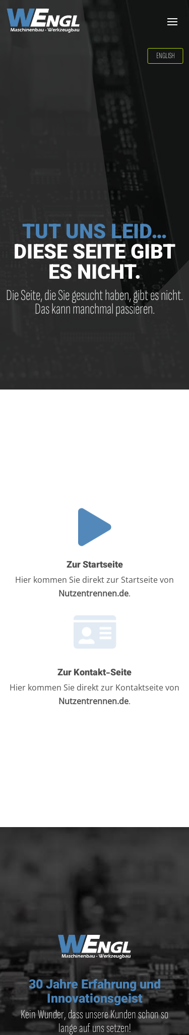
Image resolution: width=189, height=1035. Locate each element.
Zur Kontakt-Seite (94, 673)
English (165, 56)
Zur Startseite (95, 565)
